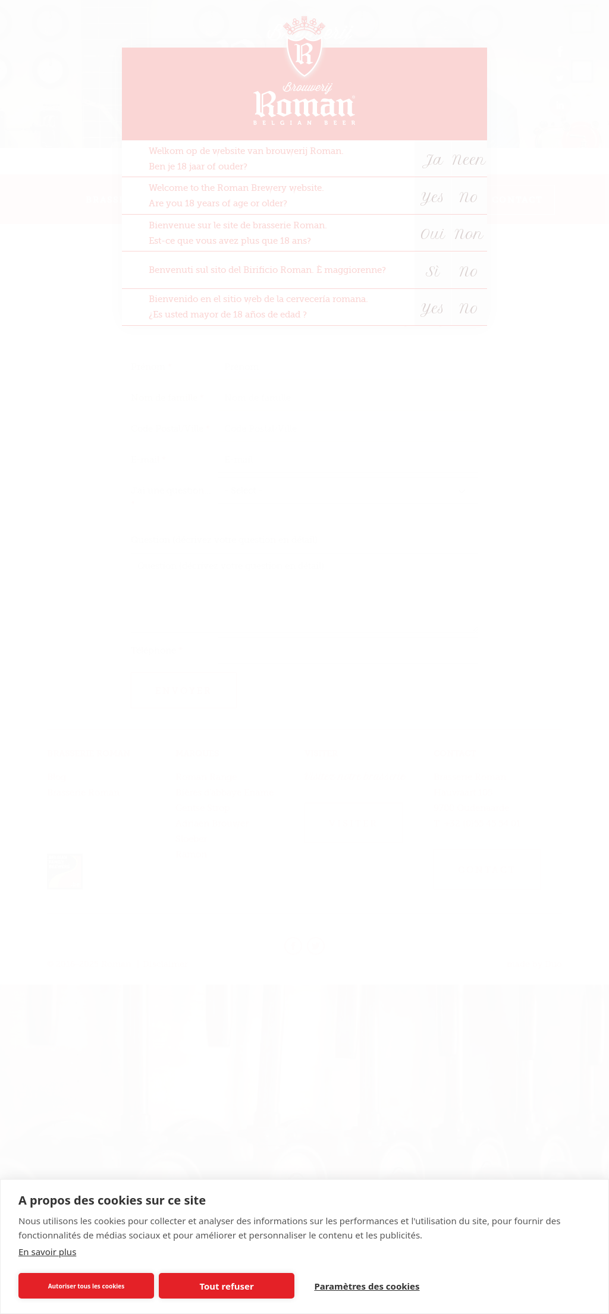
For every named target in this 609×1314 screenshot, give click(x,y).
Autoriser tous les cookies (86, 1286)
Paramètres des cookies (366, 1286)
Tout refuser (226, 1286)
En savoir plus (47, 1252)
